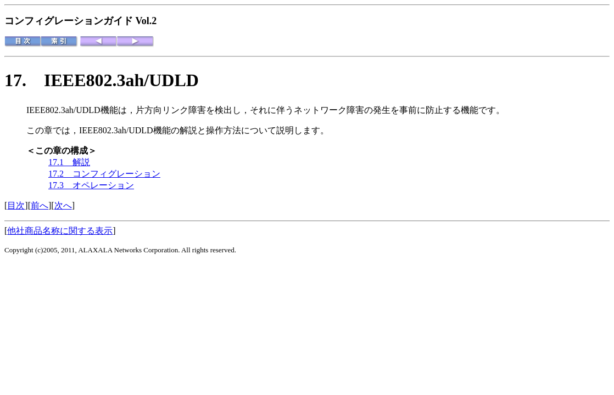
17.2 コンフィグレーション (104, 173)
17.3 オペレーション (91, 185)
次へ (63, 205)
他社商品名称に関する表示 (60, 230)
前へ (39, 205)
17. (24, 80)
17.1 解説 (69, 162)
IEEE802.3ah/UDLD (121, 80)
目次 (16, 205)
